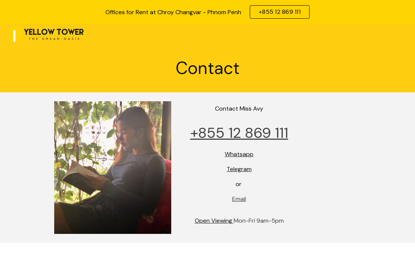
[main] (208, 68)
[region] (207, 12)
